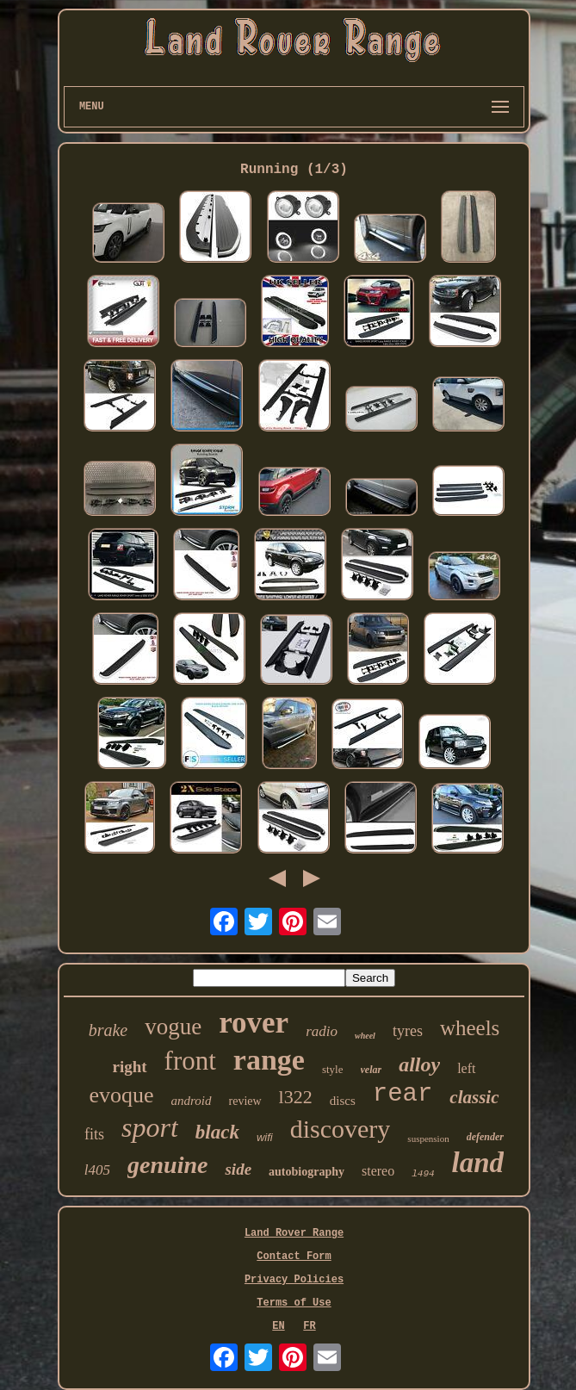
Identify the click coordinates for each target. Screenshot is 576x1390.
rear (403, 1094)
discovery (340, 1128)
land (478, 1162)
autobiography (306, 1171)
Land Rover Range (294, 1233)
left (466, 1068)
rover (253, 1022)
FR (309, 1326)
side (238, 1169)
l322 (296, 1097)
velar (371, 1070)
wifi (265, 1137)
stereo (378, 1171)
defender (485, 1137)
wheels (469, 1027)
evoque (121, 1095)
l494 (423, 1174)
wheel (365, 1035)
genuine (167, 1164)
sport (149, 1127)
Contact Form (294, 1256)
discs (343, 1101)
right (129, 1067)
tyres (408, 1030)
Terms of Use (294, 1303)
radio (322, 1031)
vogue (173, 1026)
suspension (428, 1138)
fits (94, 1134)
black (217, 1132)
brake (108, 1030)
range (269, 1060)
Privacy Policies (294, 1280)
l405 (97, 1170)
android (191, 1101)
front (190, 1061)
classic (474, 1097)
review (245, 1101)
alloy (419, 1064)
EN (278, 1326)
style (333, 1069)
